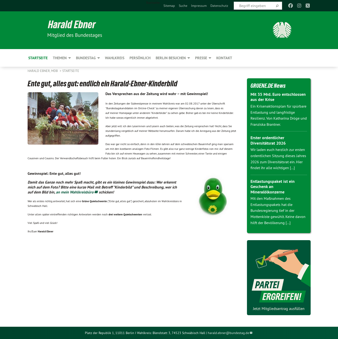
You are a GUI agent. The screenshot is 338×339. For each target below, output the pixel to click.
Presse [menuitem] (201, 57)
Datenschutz (219, 6)
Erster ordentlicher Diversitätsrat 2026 (268, 140)
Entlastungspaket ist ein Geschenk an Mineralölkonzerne (272, 187)
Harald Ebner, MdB (43, 71)
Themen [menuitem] (60, 57)
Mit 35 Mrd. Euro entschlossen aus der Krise (278, 97)
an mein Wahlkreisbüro (75, 192)
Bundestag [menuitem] (86, 57)
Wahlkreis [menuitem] (114, 57)
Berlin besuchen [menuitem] (171, 57)
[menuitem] (169, 5)
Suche (183, 6)
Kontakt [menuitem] (224, 57)
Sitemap (169, 6)
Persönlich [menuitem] (139, 57)
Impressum (199, 6)
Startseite (70, 71)
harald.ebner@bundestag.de (228, 333)
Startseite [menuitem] (153, 2)
